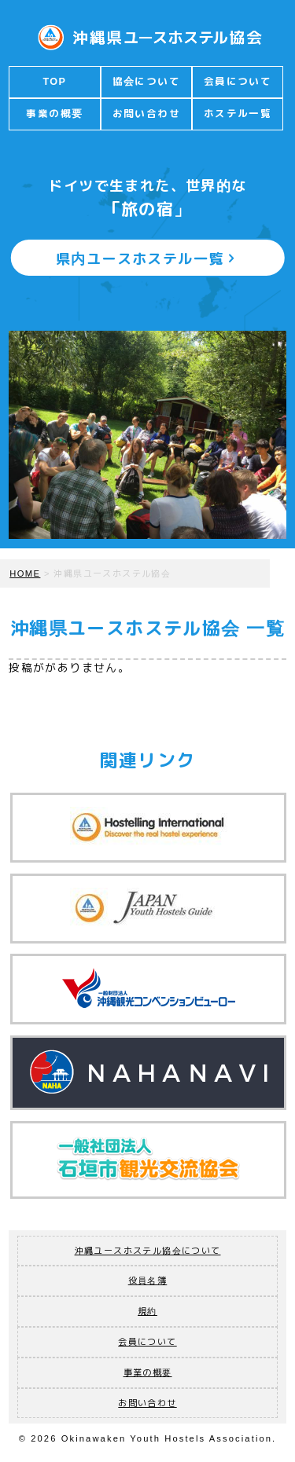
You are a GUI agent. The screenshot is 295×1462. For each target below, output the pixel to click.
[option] (147, 435)
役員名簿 (148, 1280)
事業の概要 (54, 113)
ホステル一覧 (237, 113)
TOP (54, 81)
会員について (237, 81)
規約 (147, 1311)
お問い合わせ (146, 113)
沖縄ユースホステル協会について (148, 1250)
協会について (146, 81)
